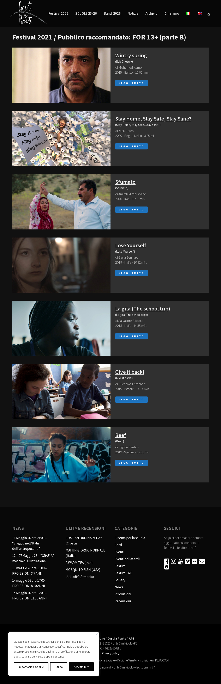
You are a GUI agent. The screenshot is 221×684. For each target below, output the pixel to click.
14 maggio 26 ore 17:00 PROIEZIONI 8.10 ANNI (28, 583)
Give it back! (129, 371)
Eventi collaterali (127, 559)
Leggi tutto (131, 83)
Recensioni (123, 601)
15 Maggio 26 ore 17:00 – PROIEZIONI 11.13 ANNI (29, 595)
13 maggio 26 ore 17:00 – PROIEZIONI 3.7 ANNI (29, 571)
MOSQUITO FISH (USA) (83, 569)
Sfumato (125, 181)
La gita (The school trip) (142, 308)
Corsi (118, 545)
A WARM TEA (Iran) (79, 562)
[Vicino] (96, 634)
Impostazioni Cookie (31, 667)
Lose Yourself (130, 245)
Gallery (120, 580)
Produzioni (123, 594)
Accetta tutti (81, 667)
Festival (120, 566)
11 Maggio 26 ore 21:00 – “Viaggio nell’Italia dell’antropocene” (29, 543)
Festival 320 (123, 573)
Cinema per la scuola (130, 538)
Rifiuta (59, 667)
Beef (120, 435)
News (119, 587)
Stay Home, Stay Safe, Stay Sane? (153, 118)
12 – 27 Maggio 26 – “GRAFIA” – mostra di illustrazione (34, 558)
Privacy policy (110, 653)
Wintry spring (131, 55)
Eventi (119, 552)
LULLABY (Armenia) (80, 576)
